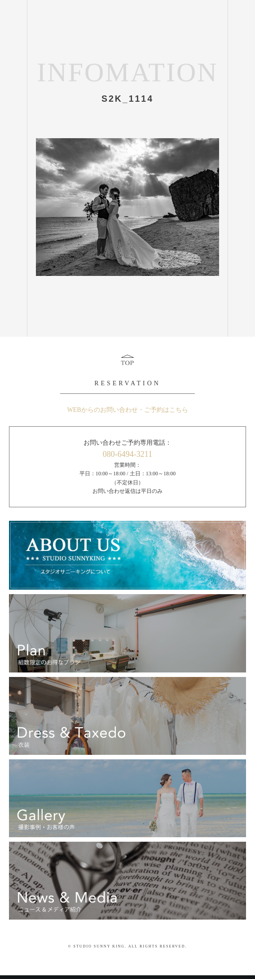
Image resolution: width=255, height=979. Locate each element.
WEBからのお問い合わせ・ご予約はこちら (127, 409)
